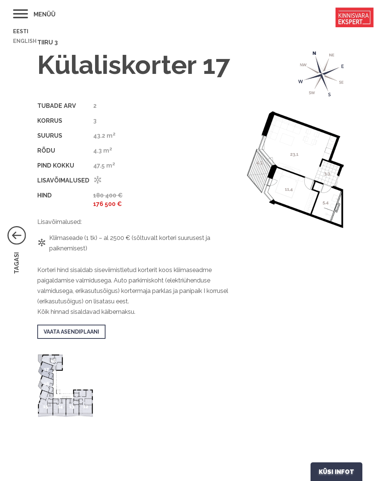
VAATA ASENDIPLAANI (71, 332)
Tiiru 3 (47, 42)
